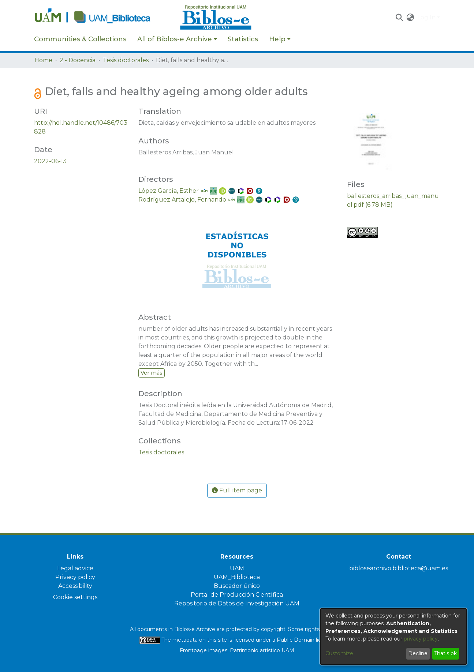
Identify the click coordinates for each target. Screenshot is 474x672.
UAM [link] (237, 568)
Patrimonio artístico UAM (262, 650)
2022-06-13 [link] (50, 161)
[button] (399, 17)
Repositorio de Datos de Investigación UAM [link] (236, 603)
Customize (339, 653)
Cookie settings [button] (75, 597)
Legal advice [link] (75, 568)
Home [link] (43, 60)
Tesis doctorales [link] (126, 60)
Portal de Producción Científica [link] (237, 594)
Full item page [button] (237, 490)
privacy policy (421, 638)
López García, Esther (168, 190)
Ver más (152, 372)
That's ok (445, 653)
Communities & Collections (80, 39)
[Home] (103, 17)
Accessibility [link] (75, 585)
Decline (418, 653)
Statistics (243, 39)
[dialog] (393, 636)
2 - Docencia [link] (78, 60)
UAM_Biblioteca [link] (237, 577)
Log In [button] (427, 17)
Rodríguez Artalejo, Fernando (182, 199)
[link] (161, 452)
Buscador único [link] (237, 585)
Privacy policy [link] (75, 577)
